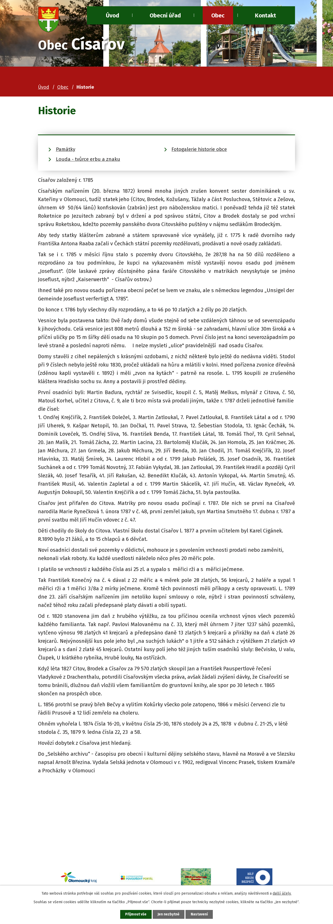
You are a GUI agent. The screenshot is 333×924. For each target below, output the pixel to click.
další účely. (282, 893)
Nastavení (200, 914)
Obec (218, 15)
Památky (65, 149)
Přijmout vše (135, 914)
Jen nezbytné (169, 914)
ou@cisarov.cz (76, 847)
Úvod (43, 87)
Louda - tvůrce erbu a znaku (88, 159)
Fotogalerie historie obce (199, 149)
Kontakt (265, 15)
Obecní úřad (165, 15)
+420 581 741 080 (79, 839)
